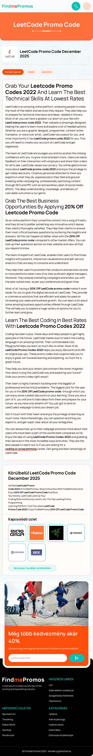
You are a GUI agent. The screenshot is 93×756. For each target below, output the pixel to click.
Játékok (53, 714)
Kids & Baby (55, 730)
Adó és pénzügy (57, 719)
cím (51, 685)
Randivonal (8, 735)
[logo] (17, 6)
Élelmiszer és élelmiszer (61, 735)
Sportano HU (8, 714)
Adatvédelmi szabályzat (61, 690)
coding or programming (21, 449)
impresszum (55, 701)
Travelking (7, 719)
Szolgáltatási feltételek (61, 695)
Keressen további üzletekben (32, 568)
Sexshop (6, 730)
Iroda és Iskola (56, 724)
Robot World (8, 724)
